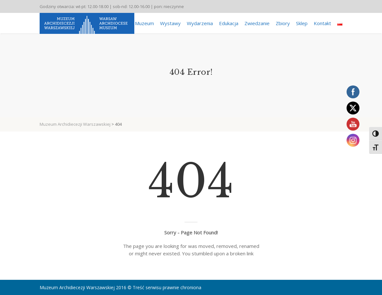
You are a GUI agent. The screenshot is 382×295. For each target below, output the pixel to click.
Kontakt (322, 23)
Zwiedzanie (257, 23)
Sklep (302, 23)
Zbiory (283, 23)
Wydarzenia (200, 23)
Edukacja (228, 23)
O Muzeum (142, 23)
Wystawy (170, 23)
